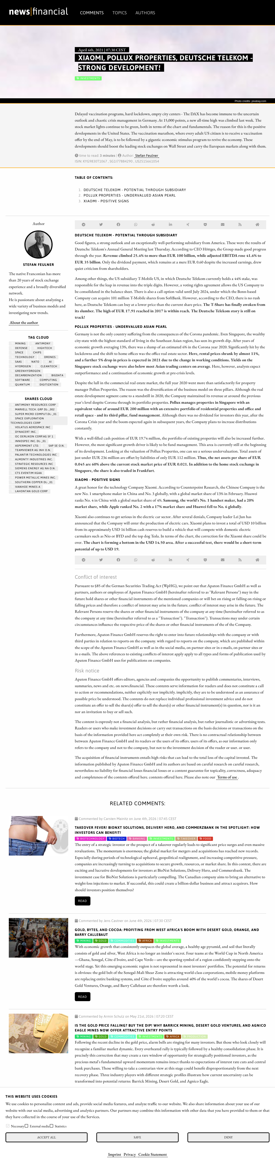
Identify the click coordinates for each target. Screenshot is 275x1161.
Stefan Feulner (146, 155)
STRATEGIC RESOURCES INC (32, 463)
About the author (24, 322)
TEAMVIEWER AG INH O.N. (31, 450)
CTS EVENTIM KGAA (26, 473)
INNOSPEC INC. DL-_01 (28, 441)
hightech (43, 348)
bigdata (55, 375)
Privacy (130, 1154)
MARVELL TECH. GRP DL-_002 (33, 409)
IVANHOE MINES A (25, 486)
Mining (18, 343)
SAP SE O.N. (54, 445)
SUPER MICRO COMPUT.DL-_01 (34, 414)
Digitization (47, 384)
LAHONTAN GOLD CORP (29, 491)
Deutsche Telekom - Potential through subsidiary (135, 190)
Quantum (20, 384)
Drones (48, 357)
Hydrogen (21, 366)
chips (35, 352)
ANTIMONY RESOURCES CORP (33, 404)
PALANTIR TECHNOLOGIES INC (34, 454)
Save (137, 1137)
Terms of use (227, 776)
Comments (92, 12)
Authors (145, 12)
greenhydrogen (25, 370)
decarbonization (26, 375)
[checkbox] (8, 1126)
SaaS (16, 361)
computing (46, 380)
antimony (41, 343)
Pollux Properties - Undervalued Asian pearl (130, 195)
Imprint (114, 1154)
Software (20, 380)
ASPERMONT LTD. (25, 445)
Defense (19, 348)
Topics (119, 12)
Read (82, 901)
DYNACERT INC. (23, 431)
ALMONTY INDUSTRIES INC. (32, 459)
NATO (33, 361)
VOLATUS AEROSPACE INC (30, 427)
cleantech (47, 366)
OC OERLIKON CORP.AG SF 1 (32, 436)
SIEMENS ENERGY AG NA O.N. (33, 468)
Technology (23, 357)
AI (48, 361)
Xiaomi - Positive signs (106, 201)
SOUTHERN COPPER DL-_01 (32, 482)
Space (17, 352)
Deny (228, 1137)
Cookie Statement (152, 1154)
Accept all (46, 1137)
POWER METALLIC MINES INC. (33, 477)
